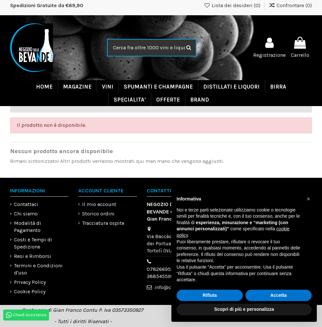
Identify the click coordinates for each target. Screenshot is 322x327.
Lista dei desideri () (233, 5)
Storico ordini (98, 214)
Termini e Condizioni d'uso (38, 269)
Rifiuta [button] (210, 295)
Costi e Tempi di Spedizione (33, 243)
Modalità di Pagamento (27, 226)
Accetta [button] (278, 295)
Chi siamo (26, 214)
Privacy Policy (30, 282)
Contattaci (26, 204)
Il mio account (99, 204)
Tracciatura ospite (103, 223)
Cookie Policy (29, 291)
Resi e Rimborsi (32, 256)
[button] (308, 199)
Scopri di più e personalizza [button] (244, 309)
